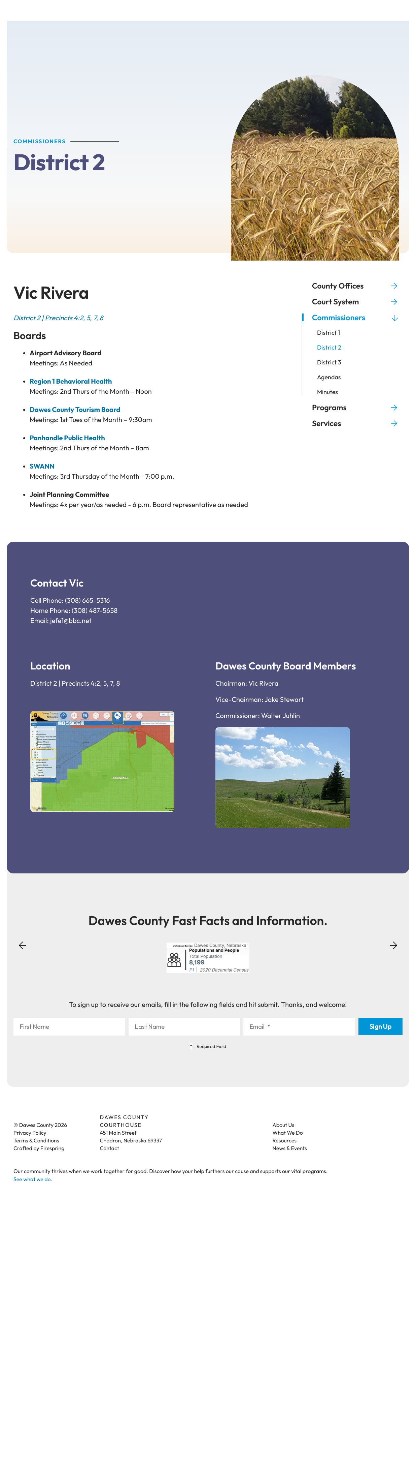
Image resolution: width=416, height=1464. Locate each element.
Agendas (329, 378)
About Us (283, 1126)
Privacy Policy (29, 1134)
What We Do (288, 1134)
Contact (109, 1149)
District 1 (328, 333)
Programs (357, 408)
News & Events (290, 1149)
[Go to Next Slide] (393, 944)
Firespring (52, 1149)
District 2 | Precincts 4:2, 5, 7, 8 (75, 684)
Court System (357, 302)
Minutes (327, 393)
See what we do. (32, 1180)
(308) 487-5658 (94, 611)
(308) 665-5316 (87, 601)
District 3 (329, 363)
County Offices (357, 287)
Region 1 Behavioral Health (71, 382)
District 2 (329, 348)
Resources (285, 1141)
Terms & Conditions (36, 1141)
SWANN (42, 467)
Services (357, 424)
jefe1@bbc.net (71, 622)
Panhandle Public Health (67, 439)
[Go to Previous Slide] (22, 950)
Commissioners (357, 318)
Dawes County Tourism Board (75, 411)
